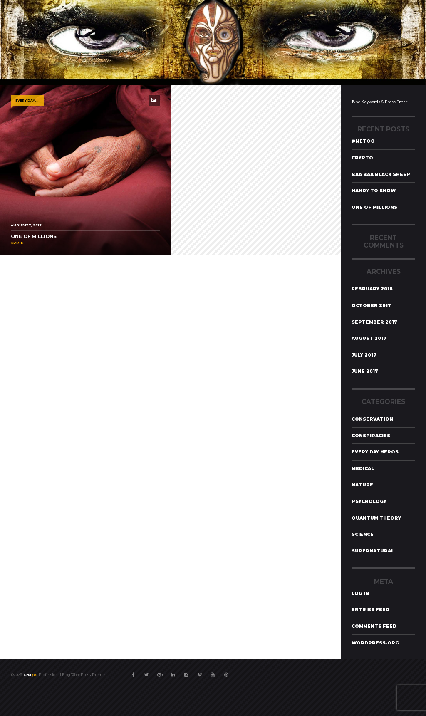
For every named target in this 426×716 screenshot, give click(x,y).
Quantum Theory (376, 518)
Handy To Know (374, 190)
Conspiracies (371, 436)
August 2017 (369, 338)
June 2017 (365, 371)
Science (363, 534)
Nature (362, 485)
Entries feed (370, 609)
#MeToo (363, 141)
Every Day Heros (375, 452)
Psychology (369, 501)
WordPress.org (375, 643)
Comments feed (374, 626)
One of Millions (374, 207)
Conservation (372, 419)
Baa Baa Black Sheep (381, 174)
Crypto (362, 158)
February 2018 (372, 289)
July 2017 (364, 355)
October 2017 (371, 305)
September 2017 (374, 322)
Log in (360, 593)
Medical (363, 468)
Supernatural (373, 551)
